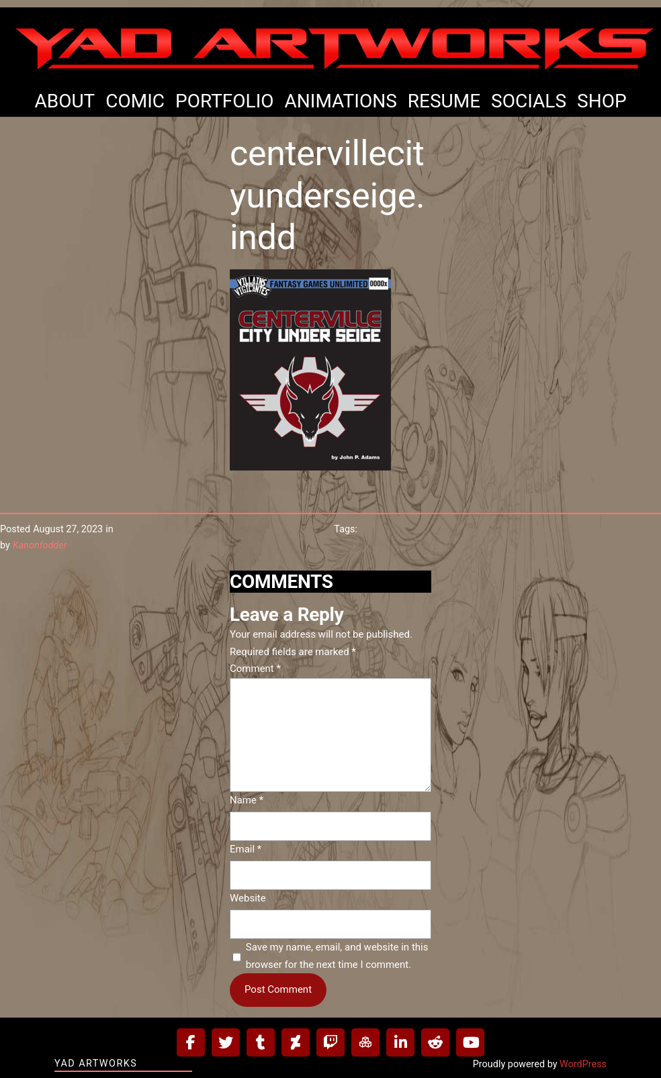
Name (246, 800)
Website (248, 898)
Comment (255, 669)
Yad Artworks (95, 1063)
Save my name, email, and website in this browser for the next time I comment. (337, 956)
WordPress (583, 1064)
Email (245, 849)
